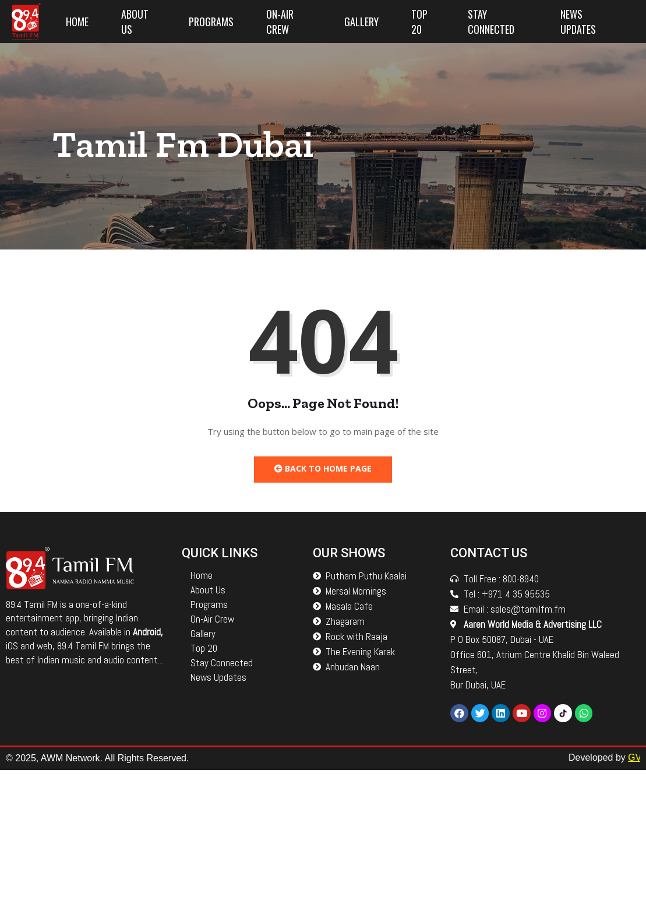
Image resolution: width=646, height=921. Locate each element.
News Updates (578, 21)
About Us (135, 21)
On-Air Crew (280, 21)
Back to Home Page (323, 468)
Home (77, 21)
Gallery (361, 21)
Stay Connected (491, 21)
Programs (211, 21)
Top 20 (419, 21)
